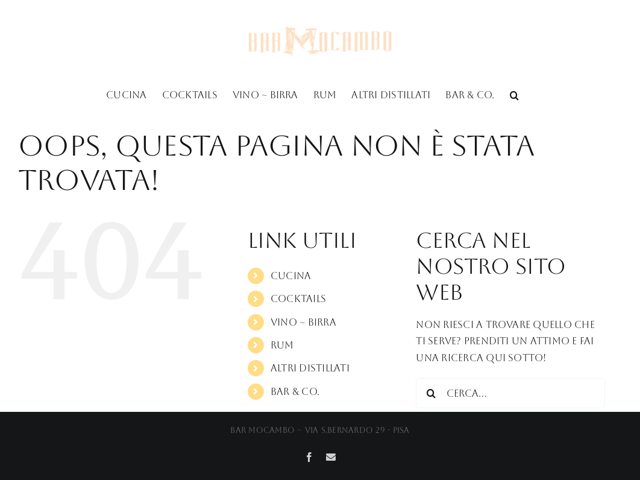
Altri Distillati (310, 368)
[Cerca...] (510, 393)
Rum (282, 345)
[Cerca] (431, 393)
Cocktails (298, 299)
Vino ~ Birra (303, 322)
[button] (514, 94)
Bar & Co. (295, 391)
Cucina (291, 276)
